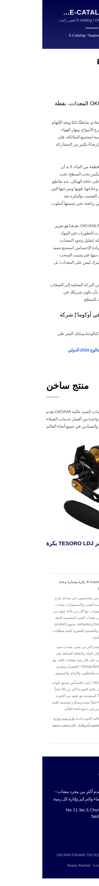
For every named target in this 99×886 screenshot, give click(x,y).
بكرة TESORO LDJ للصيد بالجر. (42, 544)
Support (52, 35)
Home (67, 35)
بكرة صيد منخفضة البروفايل (54, 725)
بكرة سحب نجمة (20, 725)
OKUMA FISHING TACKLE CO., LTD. (42, 862)
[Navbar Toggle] (89, 10)
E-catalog (35, 35)
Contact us (65, 732)
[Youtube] (72, 837)
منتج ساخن (25, 385)
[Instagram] (84, 837)
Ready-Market (35, 873)
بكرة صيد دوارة (21, 719)
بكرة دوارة (83, 725)
